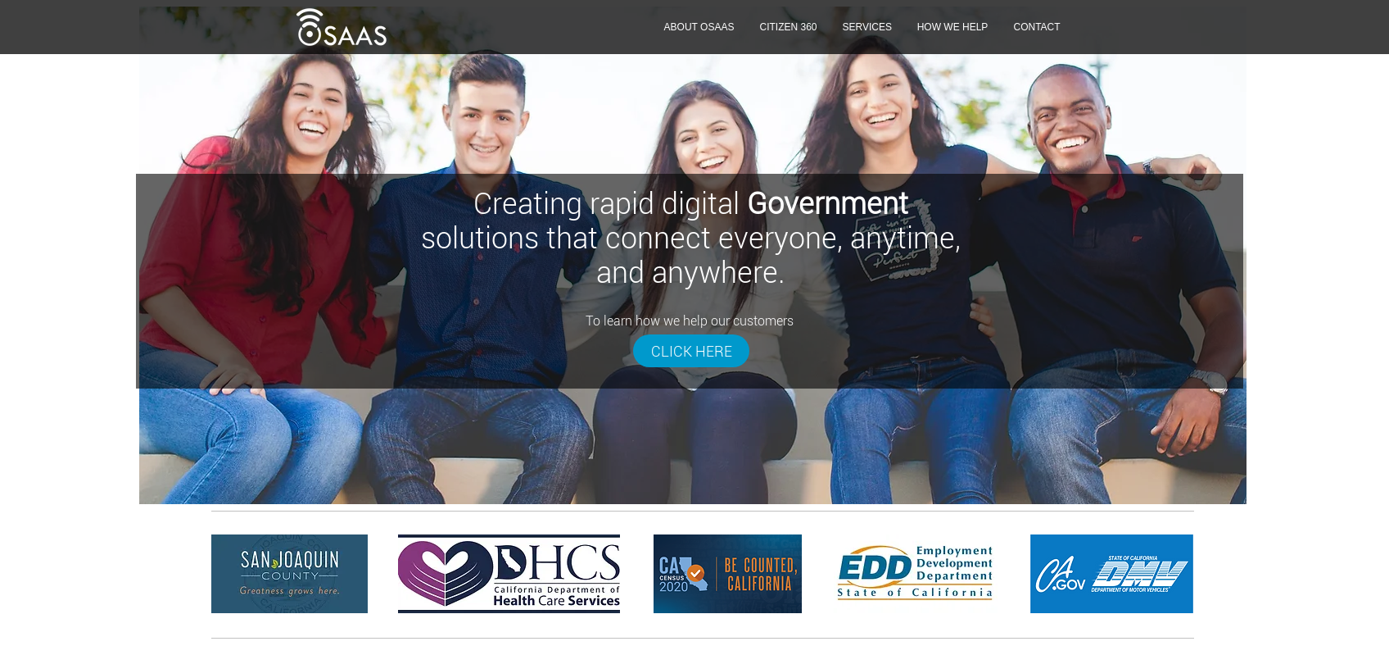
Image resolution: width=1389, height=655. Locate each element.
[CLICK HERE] (691, 350)
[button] (867, 27)
